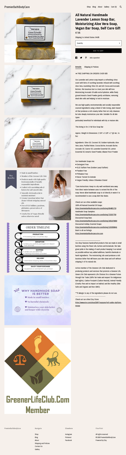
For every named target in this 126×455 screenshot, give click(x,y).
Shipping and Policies (42, 443)
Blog (94, 6)
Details (78, 66)
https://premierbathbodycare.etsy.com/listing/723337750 (95, 214)
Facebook (68, 440)
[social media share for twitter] (81, 58)
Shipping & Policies (91, 66)
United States (89, 37)
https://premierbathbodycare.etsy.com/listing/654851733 (95, 208)
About (100, 6)
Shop (89, 6)
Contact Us (38, 446)
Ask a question (95, 58)
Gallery (106, 6)
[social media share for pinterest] (86, 58)
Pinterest (68, 437)
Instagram (68, 434)
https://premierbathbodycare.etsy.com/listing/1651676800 (96, 220)
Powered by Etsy (101, 440)
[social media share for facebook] (76, 58)
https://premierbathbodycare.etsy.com (89, 233)
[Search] (121, 7)
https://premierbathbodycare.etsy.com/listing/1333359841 (96, 227)
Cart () (114, 6)
